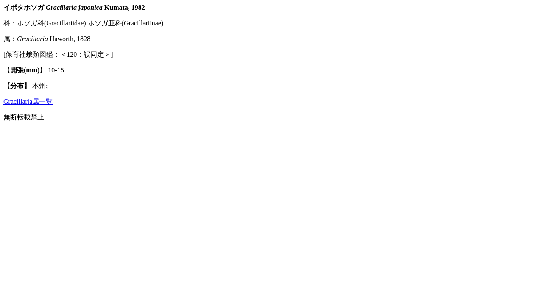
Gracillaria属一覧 (28, 101)
